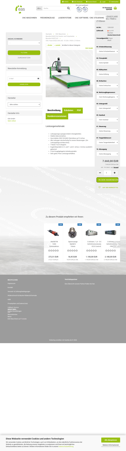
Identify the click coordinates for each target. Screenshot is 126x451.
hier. (93, 284)
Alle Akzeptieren (111, 440)
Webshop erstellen (55, 340)
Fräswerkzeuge (47, 18)
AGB (9, 299)
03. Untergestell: (102, 104)
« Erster (49, 45)
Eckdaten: (68, 110)
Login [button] (103, 2)
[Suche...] (39, 8)
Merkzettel (113, 2)
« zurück (57, 45)
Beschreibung (54, 110)
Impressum (11, 283)
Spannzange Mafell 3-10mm (72, 244)
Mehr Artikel (12, 121)
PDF (79, 110)
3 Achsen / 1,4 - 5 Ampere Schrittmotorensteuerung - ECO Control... (96, 244)
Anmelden (24, 84)
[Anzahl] (107, 173)
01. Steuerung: (101, 127)
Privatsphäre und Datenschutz (18, 303)
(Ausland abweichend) (113, 35)
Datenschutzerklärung (66, 446)
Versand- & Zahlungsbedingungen (19, 291)
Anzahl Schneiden (15, 39)
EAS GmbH (89, 48)
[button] (91, 2)
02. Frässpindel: (101, 58)
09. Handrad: (100, 115)
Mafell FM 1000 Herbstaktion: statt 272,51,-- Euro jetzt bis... (54, 244)
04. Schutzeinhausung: (104, 47)
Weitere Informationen (111, 445)
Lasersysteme (64, 18)
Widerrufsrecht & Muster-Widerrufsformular (22, 295)
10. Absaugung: (101, 150)
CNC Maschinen (29, 18)
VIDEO (65, 2)
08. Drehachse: (101, 81)
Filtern (24, 53)
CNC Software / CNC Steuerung (89, 18)
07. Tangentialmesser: (104, 138)
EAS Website (77, 2)
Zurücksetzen (24, 58)
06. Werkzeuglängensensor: (105, 93)
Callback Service (13, 307)
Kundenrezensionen (56, 116)
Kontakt (10, 287)
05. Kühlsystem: (101, 70)
